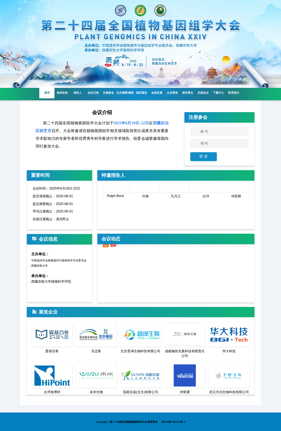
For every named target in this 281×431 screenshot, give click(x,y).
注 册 (235, 156)
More (246, 175)
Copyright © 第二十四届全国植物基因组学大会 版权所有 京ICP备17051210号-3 (140, 421)
